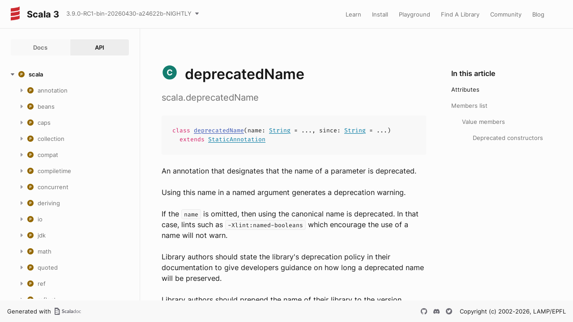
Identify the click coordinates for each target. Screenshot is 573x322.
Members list (469, 105)
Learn (353, 14)
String (280, 130)
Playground (414, 14)
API (99, 47)
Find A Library (460, 14)
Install (380, 14)
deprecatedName (219, 130)
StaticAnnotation (236, 139)
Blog (538, 14)
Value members (483, 121)
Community (506, 14)
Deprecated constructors (508, 137)
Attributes (465, 89)
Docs (40, 47)
